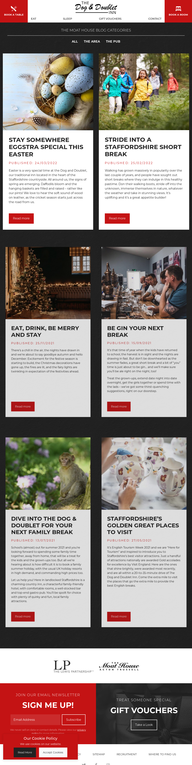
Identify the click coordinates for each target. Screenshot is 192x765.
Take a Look (144, 725)
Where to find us (162, 754)
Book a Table (14, 11)
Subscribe (73, 720)
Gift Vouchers (110, 18)
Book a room (178, 11)
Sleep (67, 18)
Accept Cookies (53, 752)
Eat (33, 18)
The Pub (113, 41)
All (75, 41)
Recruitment (127, 754)
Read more (21, 218)
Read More (25, 752)
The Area (92, 41)
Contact (154, 18)
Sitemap (99, 754)
